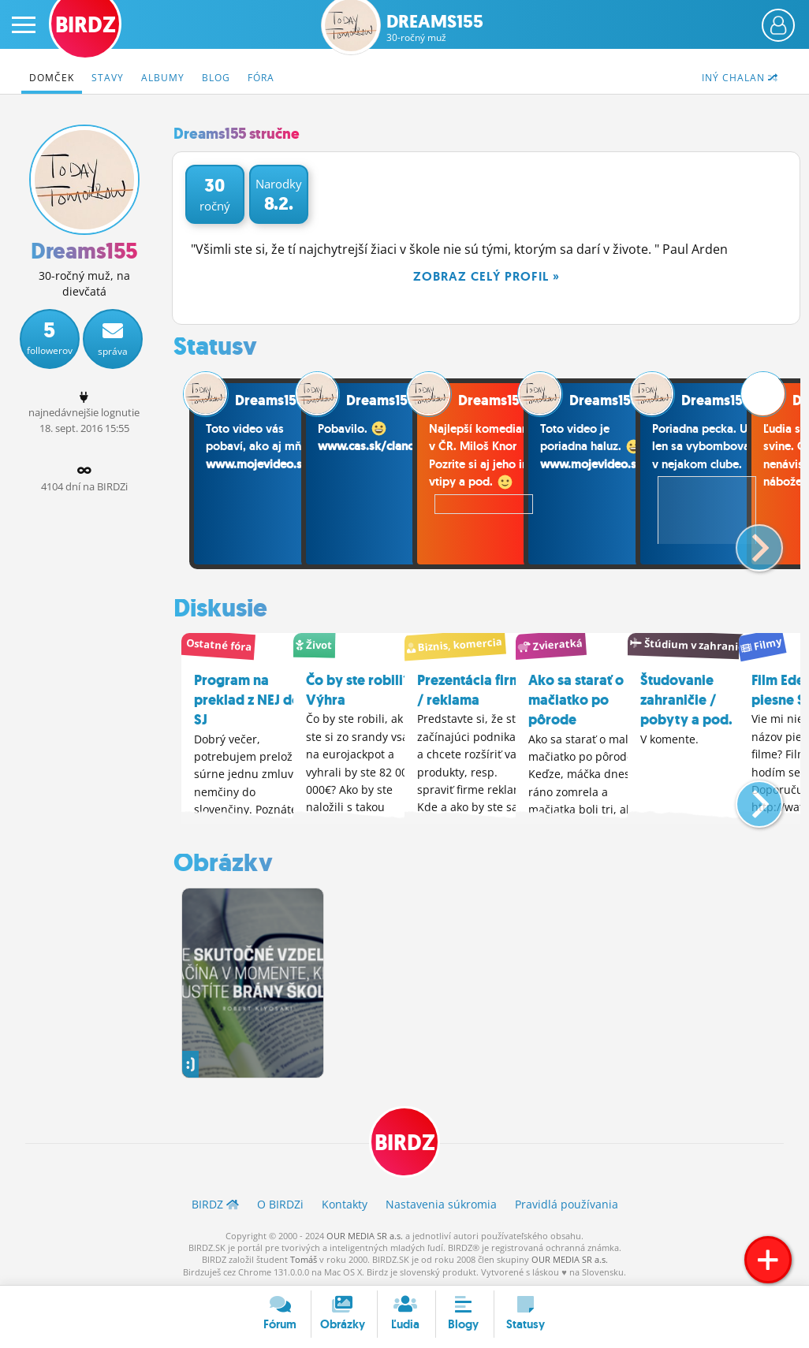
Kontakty (344, 1203)
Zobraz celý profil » (486, 276)
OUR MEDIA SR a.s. (364, 1235)
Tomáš (303, 1258)
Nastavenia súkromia (441, 1203)
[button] (746, 541)
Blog (216, 77)
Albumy (163, 77)
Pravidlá (566, 1203)
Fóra (261, 77)
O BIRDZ (280, 1203)
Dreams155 (434, 28)
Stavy (107, 77)
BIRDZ (405, 1141)
